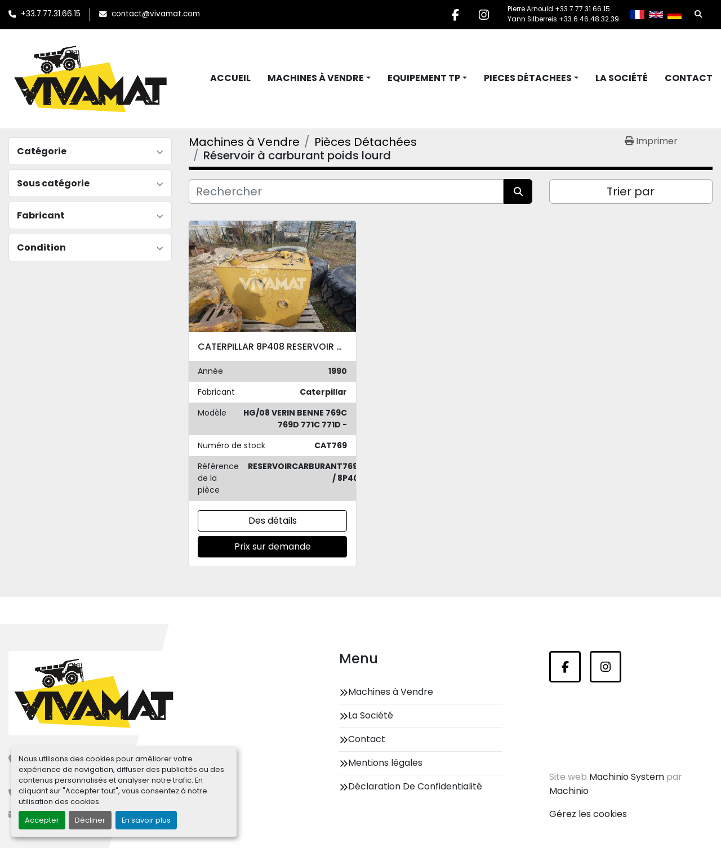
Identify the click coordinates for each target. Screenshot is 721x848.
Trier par (631, 191)
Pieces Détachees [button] (528, 78)
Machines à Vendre (316, 78)
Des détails (272, 520)
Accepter (42, 820)
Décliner (90, 820)
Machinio (569, 790)
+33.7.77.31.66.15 (51, 13)
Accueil (230, 78)
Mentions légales (385, 762)
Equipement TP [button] (424, 78)
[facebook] (455, 15)
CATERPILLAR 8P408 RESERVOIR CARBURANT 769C (307, 346)
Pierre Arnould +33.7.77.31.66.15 (559, 9)
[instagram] (484, 15)
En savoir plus (146, 820)
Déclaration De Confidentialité (415, 786)
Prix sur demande (272, 546)
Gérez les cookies (588, 813)
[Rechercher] (346, 191)
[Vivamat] (93, 693)
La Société (621, 78)
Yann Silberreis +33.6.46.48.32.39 (563, 19)
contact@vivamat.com (156, 13)
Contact (689, 78)
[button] (319, 78)
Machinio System (626, 776)
